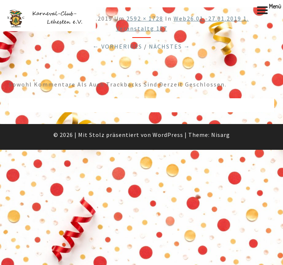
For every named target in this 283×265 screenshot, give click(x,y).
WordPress (168, 134)
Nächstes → (170, 46)
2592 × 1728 (144, 18)
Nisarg (220, 134)
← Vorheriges (117, 46)
